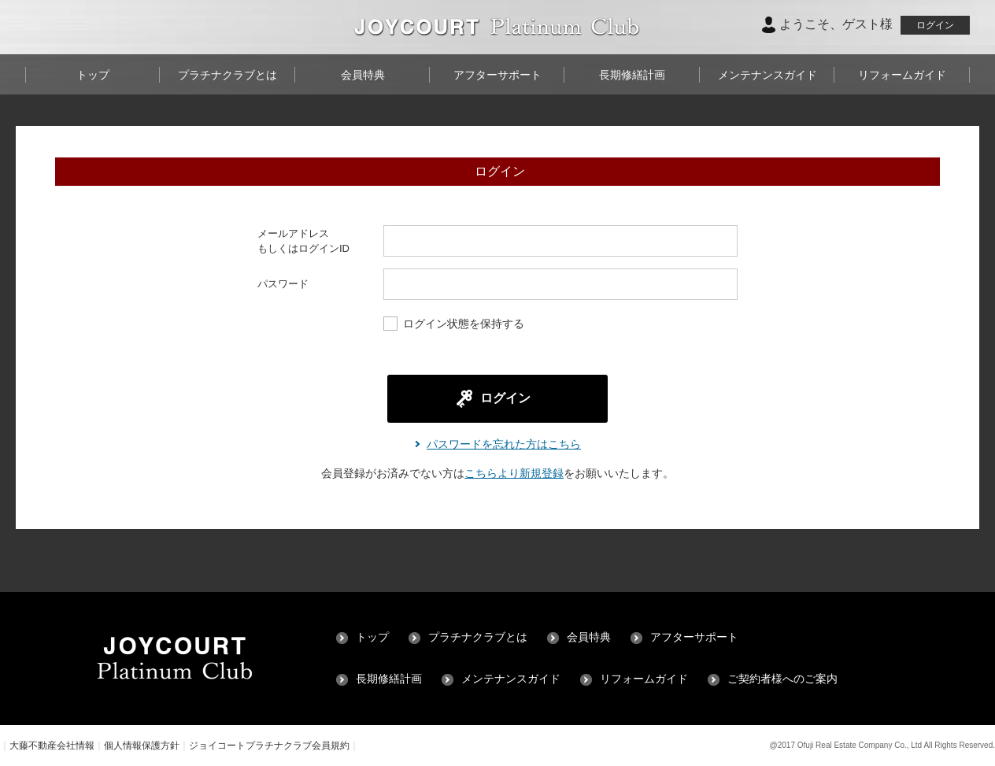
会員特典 (363, 74)
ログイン (935, 25)
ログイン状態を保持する (453, 324)
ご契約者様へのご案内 (782, 679)
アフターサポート (497, 74)
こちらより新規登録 (514, 473)
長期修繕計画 (632, 74)
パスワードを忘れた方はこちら (504, 444)
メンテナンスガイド (767, 74)
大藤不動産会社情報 (51, 745)
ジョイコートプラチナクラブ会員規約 (269, 745)
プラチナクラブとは (227, 74)
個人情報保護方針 (141, 745)
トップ (92, 74)
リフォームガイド (902, 74)
